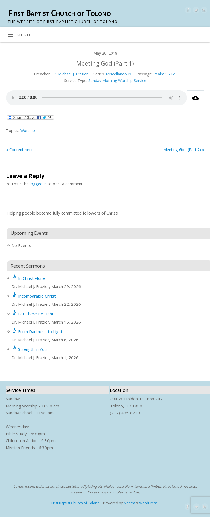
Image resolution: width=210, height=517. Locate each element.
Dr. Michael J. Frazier (70, 74)
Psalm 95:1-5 (164, 74)
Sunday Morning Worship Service (117, 80)
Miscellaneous (118, 74)
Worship (27, 130)
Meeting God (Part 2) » (183, 149)
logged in (38, 183)
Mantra (129, 502)
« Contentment (19, 149)
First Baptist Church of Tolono (59, 13)
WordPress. (149, 502)
